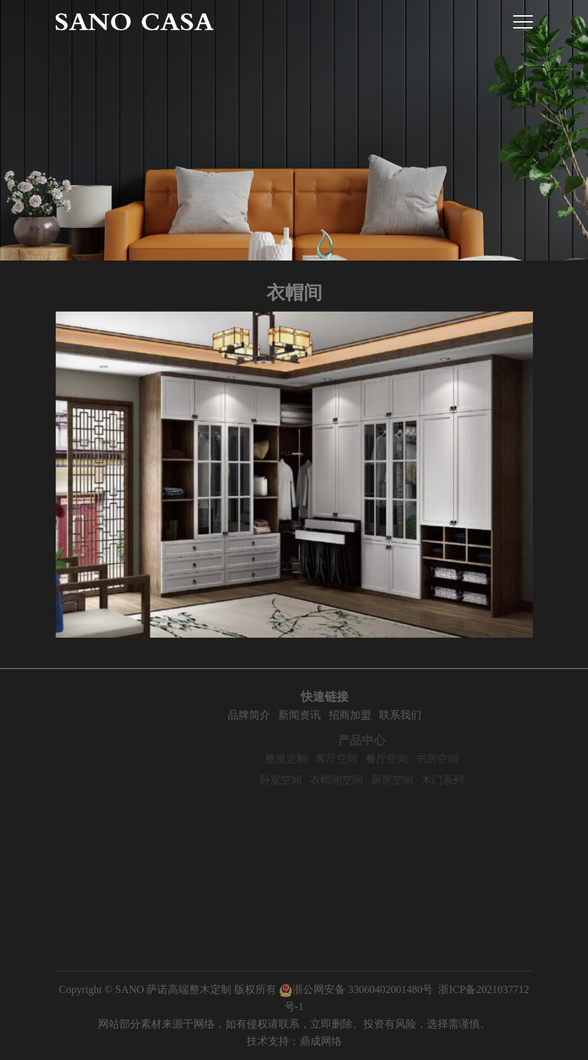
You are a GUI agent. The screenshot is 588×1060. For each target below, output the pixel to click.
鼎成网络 (321, 1041)
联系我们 (440, 715)
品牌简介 (289, 715)
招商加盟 (390, 715)
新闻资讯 (339, 715)
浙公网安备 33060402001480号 (356, 989)
